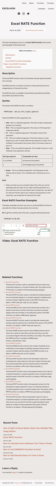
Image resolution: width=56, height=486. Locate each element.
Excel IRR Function (13, 305)
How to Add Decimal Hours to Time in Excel (23, 455)
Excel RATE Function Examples (18, 61)
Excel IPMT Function (13, 292)
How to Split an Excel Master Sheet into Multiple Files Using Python (28, 429)
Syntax (8, 58)
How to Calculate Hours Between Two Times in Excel (27, 443)
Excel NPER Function (13, 343)
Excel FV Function (12, 282)
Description (10, 55)
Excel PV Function (12, 394)
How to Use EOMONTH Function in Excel (22, 449)
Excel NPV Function (13, 356)
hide (34, 51)
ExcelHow (8, 8)
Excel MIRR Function (13, 328)
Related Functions (13, 67)
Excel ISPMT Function (14, 318)
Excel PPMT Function (13, 381)
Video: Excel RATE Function (14, 64)
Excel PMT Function (13, 369)
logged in (15, 472)
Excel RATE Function (12, 437)
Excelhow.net (18, 483)
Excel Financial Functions (34, 30)
